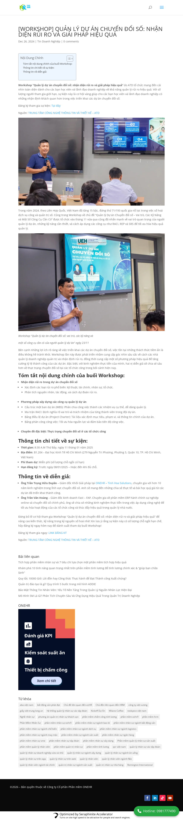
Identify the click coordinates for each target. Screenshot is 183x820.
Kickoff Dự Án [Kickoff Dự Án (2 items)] (98, 710)
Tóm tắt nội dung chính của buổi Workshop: (47, 63)
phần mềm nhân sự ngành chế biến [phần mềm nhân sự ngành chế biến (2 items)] (38, 728)
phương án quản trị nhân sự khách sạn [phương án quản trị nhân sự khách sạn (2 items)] (58, 716)
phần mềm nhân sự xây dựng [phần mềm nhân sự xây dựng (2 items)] (98, 740)
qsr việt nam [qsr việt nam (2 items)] (119, 746)
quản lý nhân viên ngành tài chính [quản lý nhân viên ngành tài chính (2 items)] (37, 764)
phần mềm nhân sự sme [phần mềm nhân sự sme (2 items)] (32, 740)
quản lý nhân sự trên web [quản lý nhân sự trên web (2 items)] (63, 758)
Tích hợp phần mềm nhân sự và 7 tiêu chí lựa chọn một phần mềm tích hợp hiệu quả (72, 562)
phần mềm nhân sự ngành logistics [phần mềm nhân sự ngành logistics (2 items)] (118, 728)
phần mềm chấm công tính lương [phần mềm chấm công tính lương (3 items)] (99, 716)
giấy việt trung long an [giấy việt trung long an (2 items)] (31, 710)
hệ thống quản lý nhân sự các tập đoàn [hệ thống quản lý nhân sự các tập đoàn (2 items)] (67, 710)
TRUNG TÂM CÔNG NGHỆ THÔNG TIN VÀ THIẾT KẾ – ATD (63, 113)
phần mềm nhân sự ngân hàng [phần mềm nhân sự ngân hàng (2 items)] (118, 734)
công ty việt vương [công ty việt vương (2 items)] (138, 705)
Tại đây (56, 105)
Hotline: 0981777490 (156, 811)
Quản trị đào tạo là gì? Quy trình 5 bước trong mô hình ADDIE (57, 584)
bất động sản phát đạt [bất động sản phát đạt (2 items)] (48, 705)
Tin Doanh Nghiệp (48, 41)
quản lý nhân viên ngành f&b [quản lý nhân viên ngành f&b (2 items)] (117, 758)
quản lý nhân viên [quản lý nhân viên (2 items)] (89, 758)
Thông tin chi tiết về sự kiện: (38, 67)
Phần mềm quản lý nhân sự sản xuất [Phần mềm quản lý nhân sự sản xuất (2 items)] (136, 740)
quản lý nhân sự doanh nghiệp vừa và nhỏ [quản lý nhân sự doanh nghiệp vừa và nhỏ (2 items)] (41, 752)
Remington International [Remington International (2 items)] (140, 764)
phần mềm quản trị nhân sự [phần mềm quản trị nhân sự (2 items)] (68, 746)
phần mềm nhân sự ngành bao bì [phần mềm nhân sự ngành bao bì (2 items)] (92, 722)
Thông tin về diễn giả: (35, 71)
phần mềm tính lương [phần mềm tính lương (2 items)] (98, 746)
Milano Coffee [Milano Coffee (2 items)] (116, 710)
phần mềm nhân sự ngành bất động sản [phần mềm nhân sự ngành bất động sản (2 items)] (134, 722)
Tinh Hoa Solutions (119, 483)
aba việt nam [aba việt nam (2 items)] (26, 705)
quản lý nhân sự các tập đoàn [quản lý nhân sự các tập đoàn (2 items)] (145, 746)
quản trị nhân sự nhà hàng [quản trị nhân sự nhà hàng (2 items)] (110, 764)
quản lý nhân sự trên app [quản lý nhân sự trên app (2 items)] (33, 758)
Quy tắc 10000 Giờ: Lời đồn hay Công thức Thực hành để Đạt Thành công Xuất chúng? (72, 578)
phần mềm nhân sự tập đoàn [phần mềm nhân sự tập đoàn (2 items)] (64, 740)
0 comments (71, 41)
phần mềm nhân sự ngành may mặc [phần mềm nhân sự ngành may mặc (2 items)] (39, 734)
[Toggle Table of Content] (68, 58)
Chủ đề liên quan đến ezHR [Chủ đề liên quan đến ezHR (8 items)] (78, 705)
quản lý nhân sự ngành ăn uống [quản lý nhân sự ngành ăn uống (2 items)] (121, 752)
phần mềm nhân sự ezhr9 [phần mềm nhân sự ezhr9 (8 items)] (58, 722)
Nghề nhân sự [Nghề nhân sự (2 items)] (27, 716)
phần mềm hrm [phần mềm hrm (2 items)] (150, 716)
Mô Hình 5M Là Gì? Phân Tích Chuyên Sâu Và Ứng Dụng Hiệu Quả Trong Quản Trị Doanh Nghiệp (79, 596)
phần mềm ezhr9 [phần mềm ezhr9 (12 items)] (129, 716)
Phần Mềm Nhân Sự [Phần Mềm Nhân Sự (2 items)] (30, 722)
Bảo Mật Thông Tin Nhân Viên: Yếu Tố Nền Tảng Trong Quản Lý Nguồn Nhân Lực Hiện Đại (75, 590)
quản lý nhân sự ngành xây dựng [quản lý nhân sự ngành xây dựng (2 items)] (84, 752)
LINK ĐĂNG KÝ (57, 533)
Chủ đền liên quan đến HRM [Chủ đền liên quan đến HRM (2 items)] (110, 705)
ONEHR (100, 483)
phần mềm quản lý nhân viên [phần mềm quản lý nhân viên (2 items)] (35, 746)
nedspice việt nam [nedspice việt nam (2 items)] (136, 710)
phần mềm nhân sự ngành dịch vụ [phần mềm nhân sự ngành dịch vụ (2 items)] (78, 728)
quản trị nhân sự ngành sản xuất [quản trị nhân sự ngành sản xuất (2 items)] (75, 764)
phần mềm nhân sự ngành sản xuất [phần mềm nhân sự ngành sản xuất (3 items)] (79, 734)
